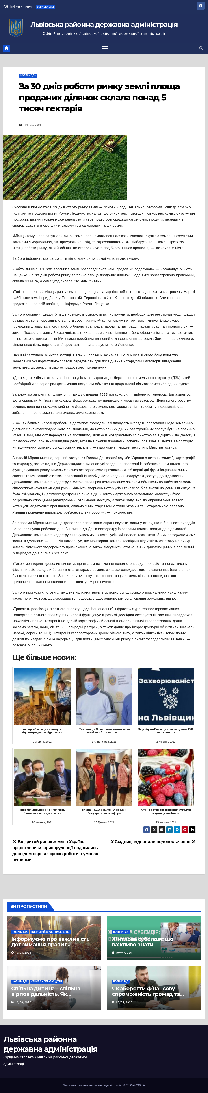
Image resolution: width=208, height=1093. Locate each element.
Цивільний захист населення (50, 932)
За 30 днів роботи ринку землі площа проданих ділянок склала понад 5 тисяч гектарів (99, 97)
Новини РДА (20, 932)
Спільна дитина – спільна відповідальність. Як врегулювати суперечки (45, 994)
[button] (201, 48)
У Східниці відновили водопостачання (153, 841)
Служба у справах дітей (46, 981)
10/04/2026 (23, 952)
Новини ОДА (28, 75)
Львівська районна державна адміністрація (104, 24)
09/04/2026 (124, 1002)
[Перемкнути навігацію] (105, 48)
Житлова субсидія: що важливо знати (142, 942)
